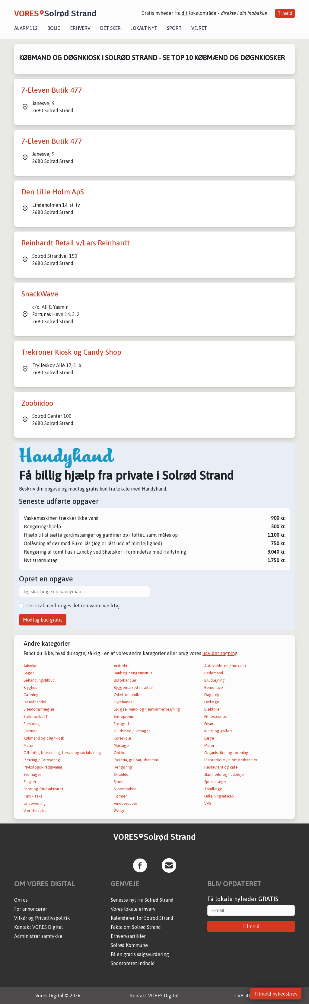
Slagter (30, 781)
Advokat (31, 665)
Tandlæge (213, 789)
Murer (209, 745)
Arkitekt (120, 665)
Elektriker (212, 709)
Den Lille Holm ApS (52, 192)
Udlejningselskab (219, 796)
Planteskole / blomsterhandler (230, 760)
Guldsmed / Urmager (132, 731)
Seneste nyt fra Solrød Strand (142, 900)
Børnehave (213, 687)
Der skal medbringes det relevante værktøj (73, 605)
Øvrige (120, 810)
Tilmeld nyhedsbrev (276, 993)
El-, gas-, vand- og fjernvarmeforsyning (147, 709)
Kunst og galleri (218, 731)
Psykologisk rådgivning (43, 767)
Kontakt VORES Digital (38, 927)
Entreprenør (124, 716)
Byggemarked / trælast (134, 687)
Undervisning (35, 803)
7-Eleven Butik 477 (51, 90)
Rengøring (123, 767)
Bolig (54, 28)
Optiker (120, 752)
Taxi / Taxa (33, 796)
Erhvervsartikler (128, 936)
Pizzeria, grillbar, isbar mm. (136, 760)
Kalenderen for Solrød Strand (142, 918)
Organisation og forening (226, 752)
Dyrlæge (211, 702)
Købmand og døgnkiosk (44, 738)
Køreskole (122, 738)
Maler (28, 745)
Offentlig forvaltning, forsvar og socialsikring (62, 752)
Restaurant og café (221, 767)
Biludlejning (214, 680)
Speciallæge (215, 781)
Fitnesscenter (216, 716)
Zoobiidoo (37, 403)
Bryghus (30, 687)
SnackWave (39, 294)
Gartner (30, 731)
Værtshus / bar (36, 810)
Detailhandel (35, 702)
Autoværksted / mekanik (225, 665)
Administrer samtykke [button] (38, 936)
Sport (174, 28)
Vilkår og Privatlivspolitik (42, 918)
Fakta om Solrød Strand (136, 927)
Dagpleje (212, 694)
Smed (118, 781)
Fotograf (121, 723)
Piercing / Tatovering (42, 760)
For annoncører (30, 909)
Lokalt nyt (143, 28)
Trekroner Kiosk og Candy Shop (71, 352)
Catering (31, 694)
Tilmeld (285, 13)
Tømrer (120, 796)
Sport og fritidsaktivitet (43, 789)
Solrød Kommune (129, 945)
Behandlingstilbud (39, 680)
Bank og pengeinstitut (133, 673)
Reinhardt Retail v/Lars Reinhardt (75, 243)
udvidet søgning (219, 653)
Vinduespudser (126, 803)
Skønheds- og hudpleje (224, 774)
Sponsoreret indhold (133, 963)
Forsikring (32, 723)
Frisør (208, 723)
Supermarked (125, 789)
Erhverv (80, 28)
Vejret (199, 28)
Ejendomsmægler (39, 709)
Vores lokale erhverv (133, 909)
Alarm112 (26, 28)
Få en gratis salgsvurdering (140, 954)
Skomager (32, 774)
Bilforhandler (125, 680)
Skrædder (122, 774)
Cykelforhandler (128, 694)
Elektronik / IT (36, 716)
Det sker (110, 28)
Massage (121, 745)
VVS (207, 803)
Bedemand (213, 673)
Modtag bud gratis (42, 619)
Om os (21, 900)
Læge (209, 738)
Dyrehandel (124, 702)
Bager (29, 673)
